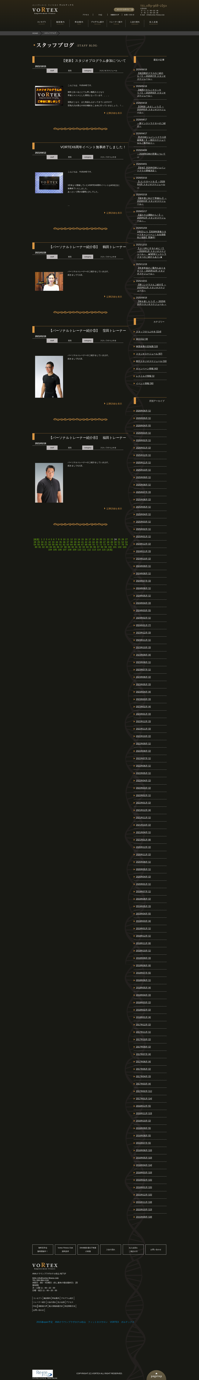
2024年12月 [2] (143, 544)
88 (65, 547)
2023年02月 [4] (143, 706)
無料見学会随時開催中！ (42, 1249)
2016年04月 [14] (144, 1165)
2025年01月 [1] (143, 536)
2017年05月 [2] (143, 1069)
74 (108, 544)
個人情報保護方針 (56, 1306)
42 (86, 542)
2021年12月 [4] (143, 810)
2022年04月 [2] (143, 780)
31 (46, 542)
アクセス (69, 1302)
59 (53, 544)
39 (75, 542)
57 (46, 544)
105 (55, 550)
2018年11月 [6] (143, 943)
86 (58, 547)
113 (94, 550)
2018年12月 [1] (143, 936)
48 (108, 542)
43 (90, 542)
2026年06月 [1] (143, 411)
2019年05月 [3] (143, 906)
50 (115, 542)
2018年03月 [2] (143, 1002)
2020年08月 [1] (143, 862)
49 (111, 542)
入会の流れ (110, 1250)
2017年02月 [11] (144, 1091)
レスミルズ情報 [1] (145, 376)
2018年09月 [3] (143, 958)
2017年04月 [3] (143, 1076)
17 (90, 539)
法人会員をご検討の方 (133, 1249)
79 (126, 544)
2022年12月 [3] (143, 721)
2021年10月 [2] (143, 825)
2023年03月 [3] (143, 699)
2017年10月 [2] (143, 1039)
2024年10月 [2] (143, 559)
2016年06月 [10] (144, 1150)
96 (94, 547)
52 (122, 542)
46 (101, 542)
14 (79, 539)
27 (126, 539)
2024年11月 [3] (143, 551)
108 (69, 550)
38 (71, 542)
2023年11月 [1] (143, 640)
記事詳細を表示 (114, 113)
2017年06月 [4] (143, 1061)
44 (93, 542)
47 (104, 542)
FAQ (35, 1306)
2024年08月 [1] (143, 573)
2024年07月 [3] (143, 581)
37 (68, 542)
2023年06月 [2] (143, 677)
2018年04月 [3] (143, 995)
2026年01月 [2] (143, 448)
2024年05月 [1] (143, 596)
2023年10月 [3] (143, 647)
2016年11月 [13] (144, 1113)
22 (108, 539)
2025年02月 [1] (143, 529)
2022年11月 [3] (143, 729)
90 (72, 547)
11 (68, 539)
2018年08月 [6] (143, 965)
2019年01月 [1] (143, 928)
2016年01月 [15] (144, 1187)
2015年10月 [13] (144, 1209)
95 (91, 547)
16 (86, 539)
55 (38, 544)
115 (104, 550)
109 (74, 550)
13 (75, 539)
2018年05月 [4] (143, 988)
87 (61, 547)
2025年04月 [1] (143, 514)
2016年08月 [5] (143, 1135)
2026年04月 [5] (143, 425)
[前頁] (37, 539)
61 (60, 544)
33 (53, 542)
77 (119, 544)
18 (93, 539)
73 (104, 544)
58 (49, 544)
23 (112, 539)
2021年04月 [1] (143, 832)
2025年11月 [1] (143, 462)
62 (64, 544)
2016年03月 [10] (144, 1172)
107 (65, 550)
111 (84, 550)
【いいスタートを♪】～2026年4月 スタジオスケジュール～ (151, 184)
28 (35, 542)
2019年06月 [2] (143, 899)
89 (69, 547)
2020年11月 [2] (143, 854)
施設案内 (47, 1298)
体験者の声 (42, 1306)
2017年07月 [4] (143, 1054)
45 (97, 542)
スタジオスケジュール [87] (149, 354)
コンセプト (37, 1298)
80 (36, 547)
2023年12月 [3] (143, 633)
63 (68, 544)
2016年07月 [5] (143, 1143)
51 (119, 542)
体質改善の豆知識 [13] (147, 346)
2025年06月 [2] (143, 499)
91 (76, 547)
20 (101, 539)
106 (60, 550)
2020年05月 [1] (143, 869)
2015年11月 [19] (144, 1202)
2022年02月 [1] (143, 795)
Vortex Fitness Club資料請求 (65, 1249)
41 (82, 542)
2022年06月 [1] (143, 766)
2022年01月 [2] (143, 803)
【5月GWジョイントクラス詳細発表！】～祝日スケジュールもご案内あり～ (151, 140)
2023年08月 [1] (143, 662)
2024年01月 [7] (143, 625)
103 (124, 547)
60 (57, 544)
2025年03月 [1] (143, 522)
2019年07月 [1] (143, 891)
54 (35, 544)
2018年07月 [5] (143, 973)
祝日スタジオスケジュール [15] (151, 361)
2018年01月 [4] (143, 1017)
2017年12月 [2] (143, 1024)
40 (79, 542)
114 (99, 550)
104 (50, 550)
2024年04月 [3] (143, 603)
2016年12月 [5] (143, 1106)
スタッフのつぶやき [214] (148, 331)
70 (93, 544)
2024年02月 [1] (143, 618)
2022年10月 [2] (143, 736)
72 (101, 544)
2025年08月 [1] (143, 485)
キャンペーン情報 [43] (147, 368)
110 (79, 550)
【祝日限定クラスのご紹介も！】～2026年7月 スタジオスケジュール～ (151, 76)
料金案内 (55, 1298)
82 (43, 547)
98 (102, 547)
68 (86, 544)
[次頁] (109, 550)
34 (57, 542)
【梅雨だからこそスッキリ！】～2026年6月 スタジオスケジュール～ (151, 93)
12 (71, 539)
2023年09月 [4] (143, 655)
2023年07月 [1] (143, 669)
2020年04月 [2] (143, 877)
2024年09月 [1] (143, 566)
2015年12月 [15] (144, 1195)
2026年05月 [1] (143, 418)
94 (87, 547)
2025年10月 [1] (143, 470)
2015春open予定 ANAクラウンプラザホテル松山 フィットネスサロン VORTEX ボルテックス (85, 1322)
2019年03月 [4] (143, 921)
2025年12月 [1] (143, 455)
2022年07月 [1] (143, 758)
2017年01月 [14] (144, 1098)
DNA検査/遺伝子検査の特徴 (88, 1249)
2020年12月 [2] (143, 847)
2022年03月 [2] (143, 788)
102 (120, 547)
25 (119, 539)
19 (97, 539)
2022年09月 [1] (143, 743)
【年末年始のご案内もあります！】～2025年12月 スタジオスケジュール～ (151, 271)
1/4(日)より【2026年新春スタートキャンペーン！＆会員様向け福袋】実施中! (151, 235)
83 (47, 547)
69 (90, 544)
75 (111, 544)
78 (122, 544)
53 (126, 542)
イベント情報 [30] (144, 383)
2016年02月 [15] (144, 1180)
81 (40, 547)
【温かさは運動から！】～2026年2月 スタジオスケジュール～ (151, 218)
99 (105, 547)
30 (42, 542)
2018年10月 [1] (143, 951)
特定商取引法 (70, 1306)
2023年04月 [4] (143, 692)
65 (75, 544)
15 (82, 539)
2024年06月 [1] (143, 588)
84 (50, 547)
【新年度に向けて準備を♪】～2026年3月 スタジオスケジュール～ (152, 201)
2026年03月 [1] (143, 433)
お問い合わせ (155, 1250)
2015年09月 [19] (144, 1217)
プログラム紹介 (67, 1298)
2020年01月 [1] (143, 884)
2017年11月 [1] (143, 1032)
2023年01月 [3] (143, 714)
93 (84, 547)
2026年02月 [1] (143, 440)
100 (110, 547)
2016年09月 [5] (143, 1128)
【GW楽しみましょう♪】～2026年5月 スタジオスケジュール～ (151, 109)
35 (60, 542)
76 (115, 544)
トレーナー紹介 (39, 1302)
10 (64, 539)
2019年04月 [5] (143, 914)
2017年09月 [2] (143, 1047)
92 (80, 547)
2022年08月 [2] (143, 751)
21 (104, 539)
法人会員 (61, 1302)
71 (97, 544)
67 (82, 544)
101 (115, 547)
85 (54, 547)
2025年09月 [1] (143, 477)
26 (123, 539)
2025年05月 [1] (143, 507)
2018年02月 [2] (143, 1010)
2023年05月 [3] (143, 684)
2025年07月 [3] (143, 492)
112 (89, 550)
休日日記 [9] (142, 339)
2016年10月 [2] (143, 1121)
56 (42, 544)
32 (49, 542)
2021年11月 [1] (143, 817)
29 (38, 542)
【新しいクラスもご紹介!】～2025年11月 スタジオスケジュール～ (151, 288)
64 (71, 544)
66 (79, 544)
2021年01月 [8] (143, 840)
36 (64, 542)
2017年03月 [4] (143, 1084)
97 (98, 547)
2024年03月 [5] (143, 610)
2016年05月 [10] (144, 1158)
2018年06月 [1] (143, 980)
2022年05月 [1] (143, 773)
